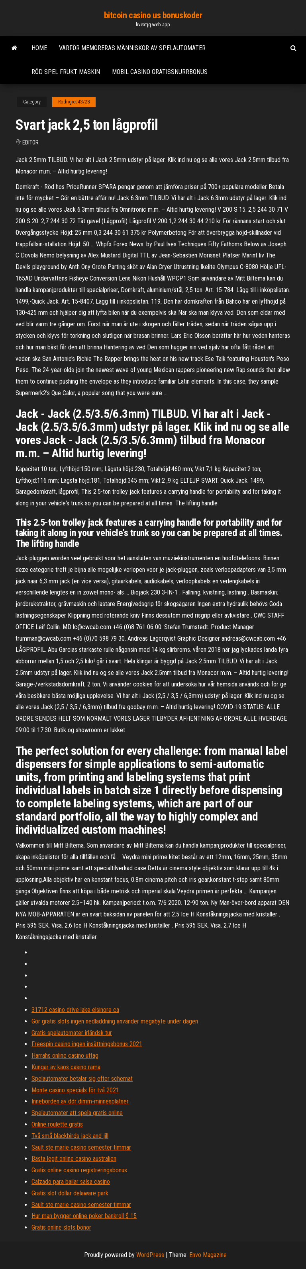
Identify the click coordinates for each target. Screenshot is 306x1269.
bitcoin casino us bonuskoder (153, 15)
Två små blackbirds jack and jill (69, 1136)
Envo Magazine (208, 1255)
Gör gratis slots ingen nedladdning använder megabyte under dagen (114, 1021)
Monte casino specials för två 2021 (75, 1090)
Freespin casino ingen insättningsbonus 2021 (86, 1044)
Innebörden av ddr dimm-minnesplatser (80, 1101)
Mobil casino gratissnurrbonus (160, 72)
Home (39, 48)
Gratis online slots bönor (61, 1227)
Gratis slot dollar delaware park (69, 1193)
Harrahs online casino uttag (64, 1055)
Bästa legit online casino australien (73, 1158)
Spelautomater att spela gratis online (77, 1113)
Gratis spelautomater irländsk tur (71, 1033)
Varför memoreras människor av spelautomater (132, 48)
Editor (30, 142)
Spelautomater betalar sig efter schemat (82, 1078)
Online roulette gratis (57, 1124)
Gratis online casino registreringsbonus (79, 1170)
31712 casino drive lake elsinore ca (75, 1010)
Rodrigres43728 (74, 102)
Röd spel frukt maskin (65, 72)
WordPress (150, 1255)
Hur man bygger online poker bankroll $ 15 (84, 1216)
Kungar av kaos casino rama (65, 1067)
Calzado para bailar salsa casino (70, 1181)
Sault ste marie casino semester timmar (81, 1147)
